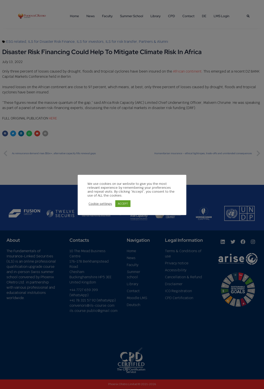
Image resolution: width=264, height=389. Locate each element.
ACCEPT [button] (123, 203)
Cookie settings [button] (100, 204)
